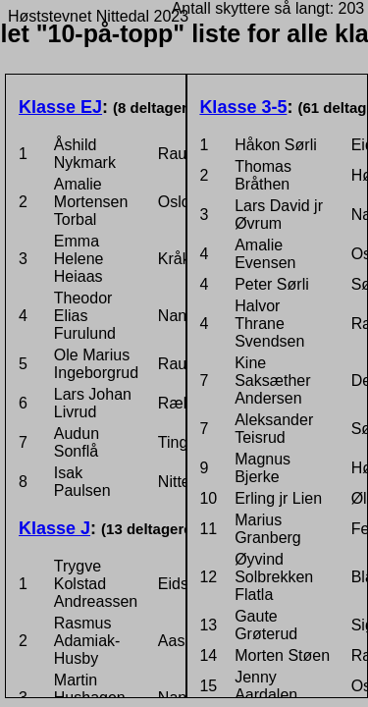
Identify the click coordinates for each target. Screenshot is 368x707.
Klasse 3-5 (243, 107)
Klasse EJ (60, 107)
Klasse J (54, 528)
